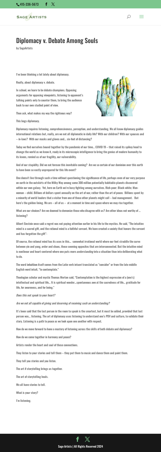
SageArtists (26, 48)
